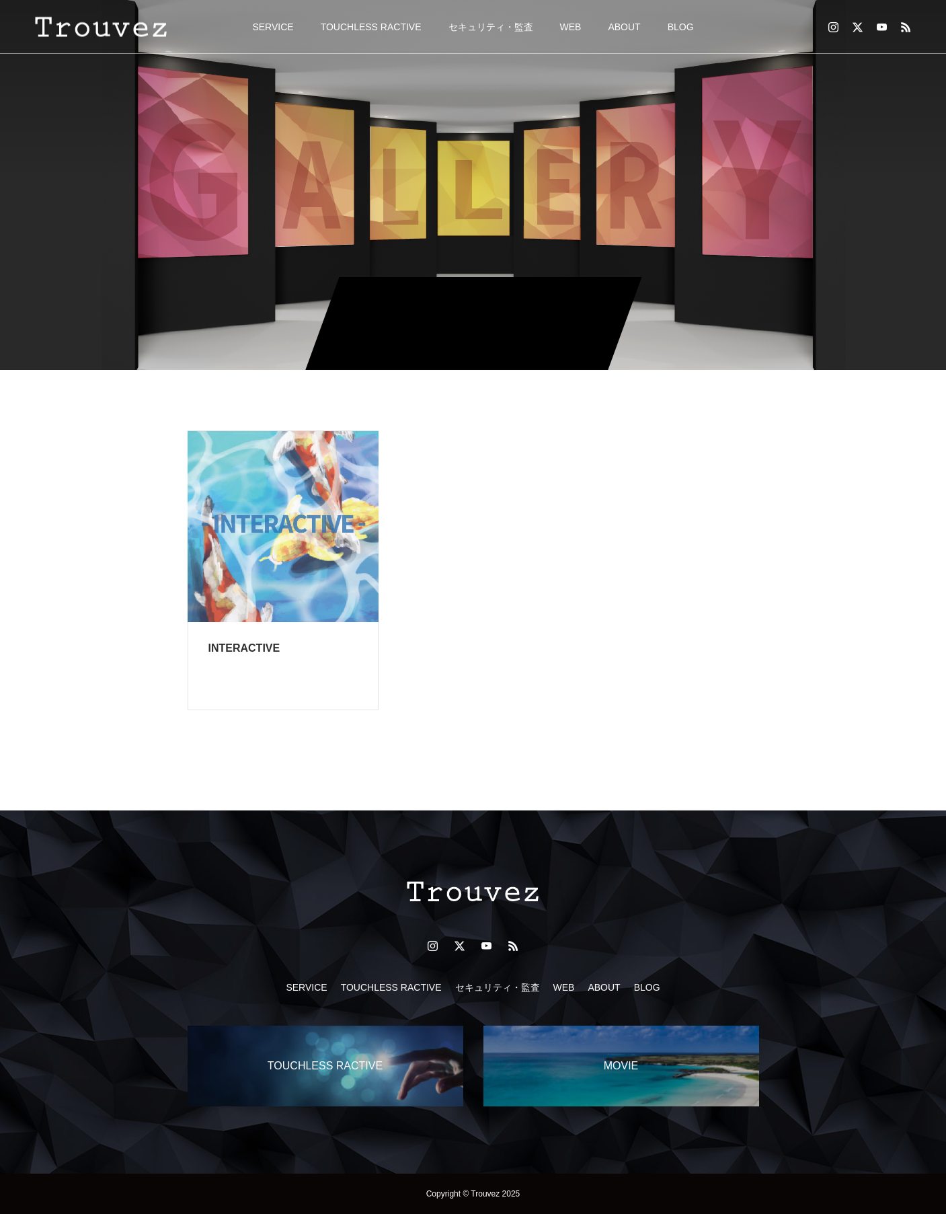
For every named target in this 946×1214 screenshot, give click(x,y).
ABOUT (624, 27)
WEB (571, 27)
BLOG (681, 27)
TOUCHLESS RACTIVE (371, 27)
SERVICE (272, 27)
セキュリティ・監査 (490, 27)
